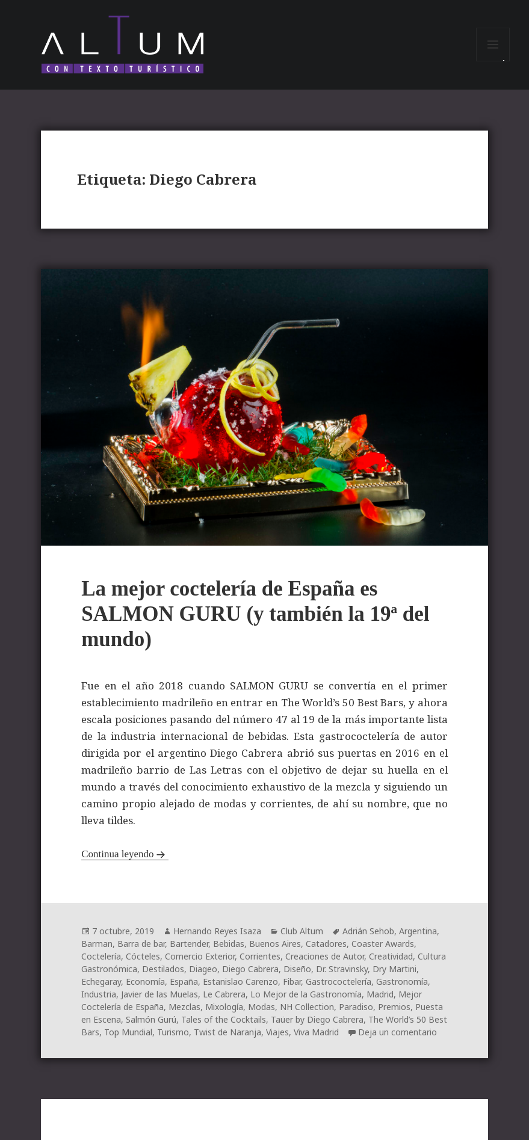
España (184, 981)
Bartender (189, 943)
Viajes (277, 1032)
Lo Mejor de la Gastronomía (306, 994)
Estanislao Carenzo (240, 981)
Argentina (418, 931)
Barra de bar (141, 943)
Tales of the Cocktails (223, 1019)
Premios (394, 1006)
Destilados (163, 969)
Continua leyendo (117, 854)
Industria (98, 994)
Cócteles (143, 956)
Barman (97, 943)
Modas (261, 1006)
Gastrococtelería (338, 981)
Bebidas (228, 943)
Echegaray (101, 981)
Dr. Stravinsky (342, 969)
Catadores (326, 943)
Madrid (380, 994)
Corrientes (260, 956)
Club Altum (301, 931)
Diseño (297, 969)
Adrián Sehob (368, 931)
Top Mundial (128, 1032)
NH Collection (307, 1006)
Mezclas (184, 1006)
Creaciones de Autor (324, 956)
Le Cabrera (224, 994)
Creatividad (391, 956)
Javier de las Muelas (159, 994)
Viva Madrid (316, 1032)
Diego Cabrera (250, 969)
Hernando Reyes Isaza (217, 931)
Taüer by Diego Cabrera (317, 1019)
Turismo (173, 1032)
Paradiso (356, 1006)
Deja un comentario (397, 1032)
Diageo (203, 969)
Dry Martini (394, 969)
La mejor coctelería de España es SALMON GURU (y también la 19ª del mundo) (255, 614)
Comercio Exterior (200, 956)
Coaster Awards (382, 943)
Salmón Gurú (151, 1019)
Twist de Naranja (227, 1032)
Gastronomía (402, 981)
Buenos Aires (275, 943)
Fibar (292, 981)
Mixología (224, 1006)
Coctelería (101, 956)
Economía (145, 981)
